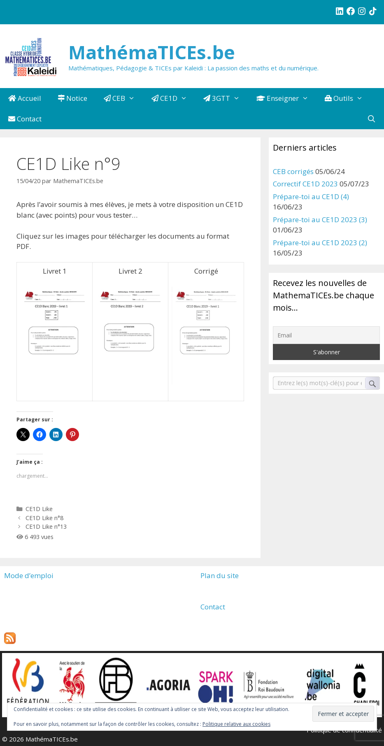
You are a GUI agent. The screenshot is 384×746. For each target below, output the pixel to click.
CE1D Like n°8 (44, 518)
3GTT (225, 98)
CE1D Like (39, 509)
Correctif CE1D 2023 (305, 183)
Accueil (24, 98)
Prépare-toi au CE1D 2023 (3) (320, 219)
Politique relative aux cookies (236, 723)
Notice (72, 98)
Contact (25, 118)
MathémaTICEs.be (151, 52)
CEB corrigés (293, 171)
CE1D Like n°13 (46, 526)
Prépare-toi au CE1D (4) (311, 196)
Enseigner (286, 98)
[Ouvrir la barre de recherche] (371, 119)
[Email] (326, 335)
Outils (348, 98)
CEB (123, 98)
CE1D (173, 98)
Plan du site (219, 575)
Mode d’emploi (29, 575)
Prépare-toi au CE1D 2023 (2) (320, 242)
